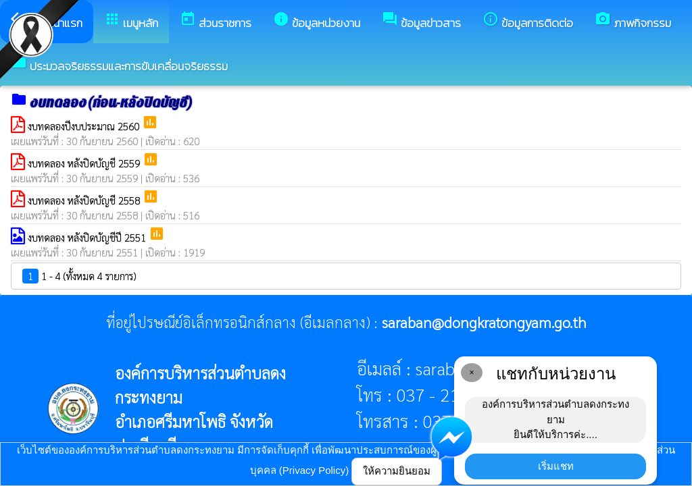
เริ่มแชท (556, 466)
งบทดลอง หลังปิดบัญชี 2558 (85, 200)
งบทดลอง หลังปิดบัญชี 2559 (85, 163)
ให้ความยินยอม (396, 471)
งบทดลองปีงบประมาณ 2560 (85, 125)
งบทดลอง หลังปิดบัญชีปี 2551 (88, 237)
